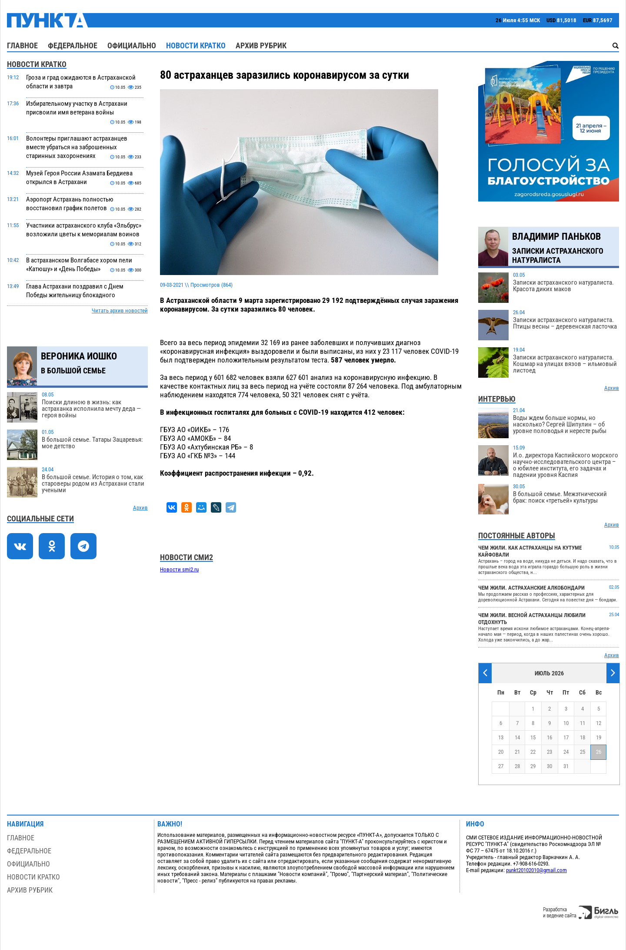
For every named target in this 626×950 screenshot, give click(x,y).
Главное (22, 45)
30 (549, 766)
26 (598, 752)
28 (517, 766)
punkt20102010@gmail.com (536, 870)
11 (582, 723)
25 (582, 752)
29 (533, 766)
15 (533, 737)
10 (566, 723)
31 (566, 766)
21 (517, 752)
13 (500, 737)
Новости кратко (196, 45)
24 (566, 752)
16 (549, 737)
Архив (140, 507)
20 (500, 752)
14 (517, 737)
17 (566, 737)
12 (598, 723)
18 (582, 737)
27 (500, 766)
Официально (131, 45)
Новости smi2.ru (179, 569)
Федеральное (72, 45)
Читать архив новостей (120, 310)
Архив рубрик (261, 45)
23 (549, 752)
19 (598, 737)
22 (533, 752)
